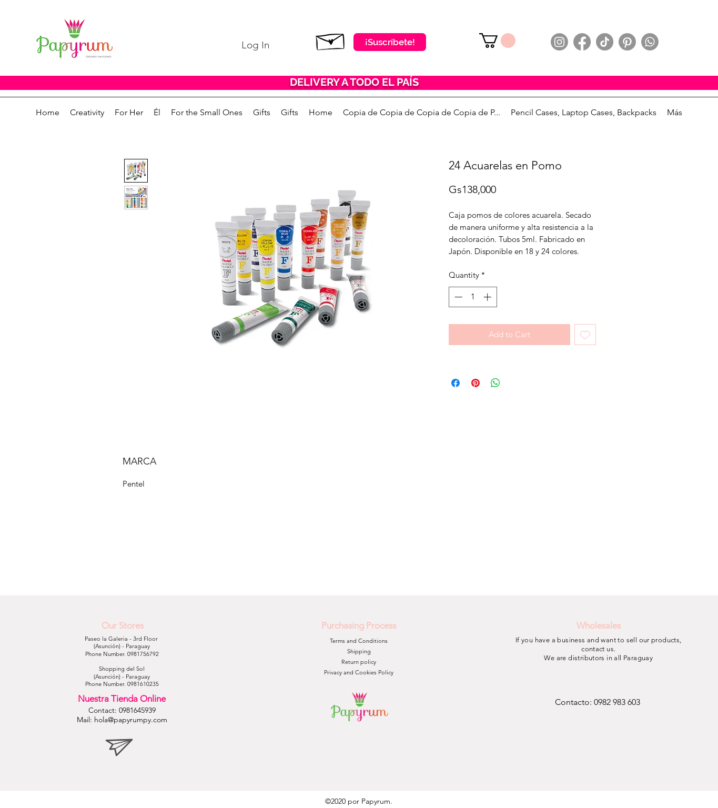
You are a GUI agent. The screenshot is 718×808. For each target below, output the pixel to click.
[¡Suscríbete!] (389, 42)
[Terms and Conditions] (358, 641)
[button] (497, 40)
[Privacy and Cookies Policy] (358, 673)
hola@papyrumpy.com (130, 719)
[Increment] (488, 297)
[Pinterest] (627, 41)
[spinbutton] (472, 297)
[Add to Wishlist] (585, 335)
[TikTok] (604, 41)
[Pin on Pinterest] (475, 383)
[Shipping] (358, 652)
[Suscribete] (330, 39)
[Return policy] (358, 662)
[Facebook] (582, 41)
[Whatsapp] (650, 41)
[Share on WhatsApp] (495, 383)
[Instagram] (559, 41)
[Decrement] (457, 297)
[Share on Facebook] (455, 383)
